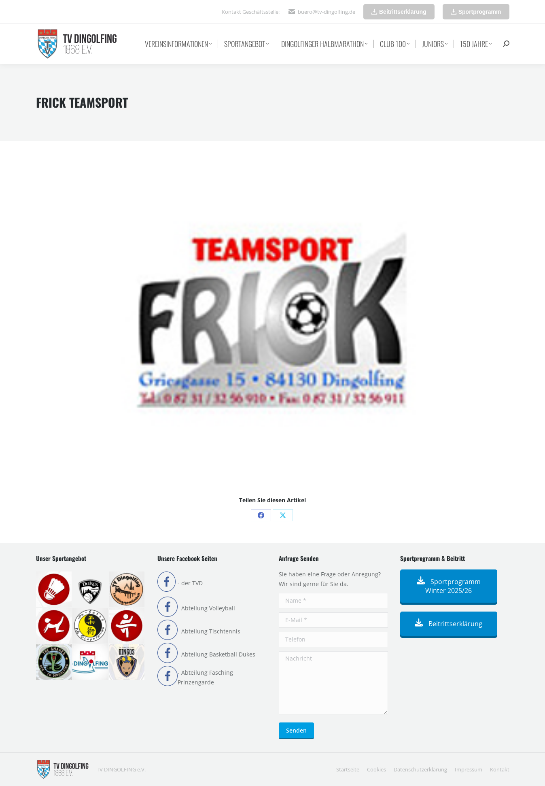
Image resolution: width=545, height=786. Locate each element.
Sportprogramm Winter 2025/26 (449, 586)
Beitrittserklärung (448, 623)
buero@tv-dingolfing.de (326, 11)
